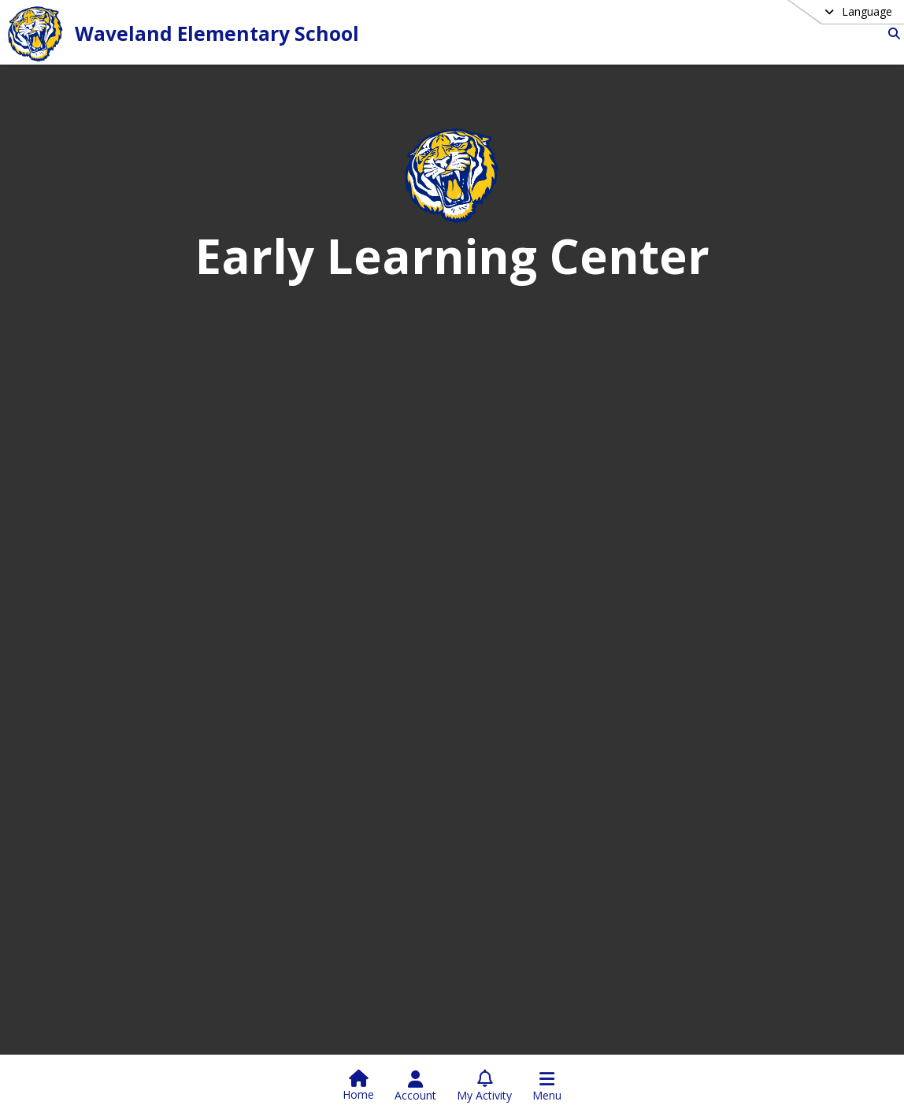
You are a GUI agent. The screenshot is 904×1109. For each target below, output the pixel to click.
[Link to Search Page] (891, 33)
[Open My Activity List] (484, 1086)
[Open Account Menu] (415, 1086)
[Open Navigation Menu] (546, 1086)
